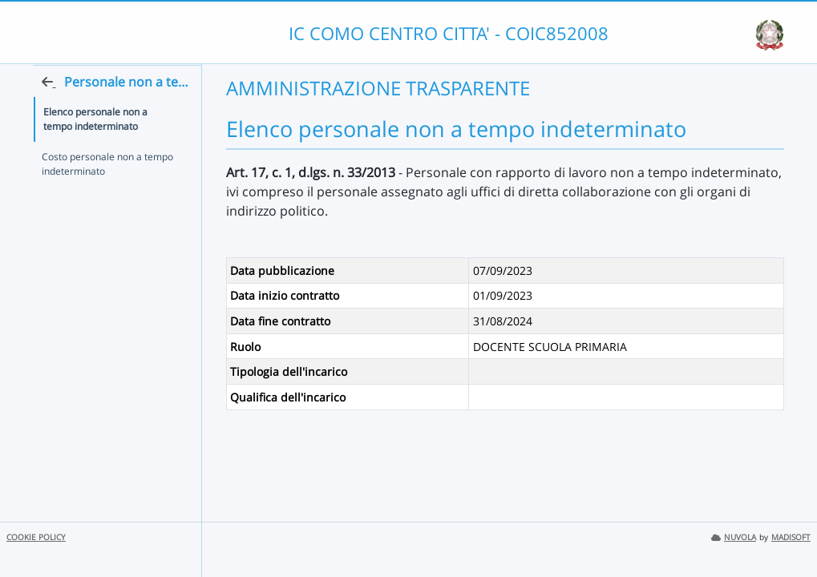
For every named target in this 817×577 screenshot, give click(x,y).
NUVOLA (733, 537)
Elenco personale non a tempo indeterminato (111, 150)
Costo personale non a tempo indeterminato (107, 195)
